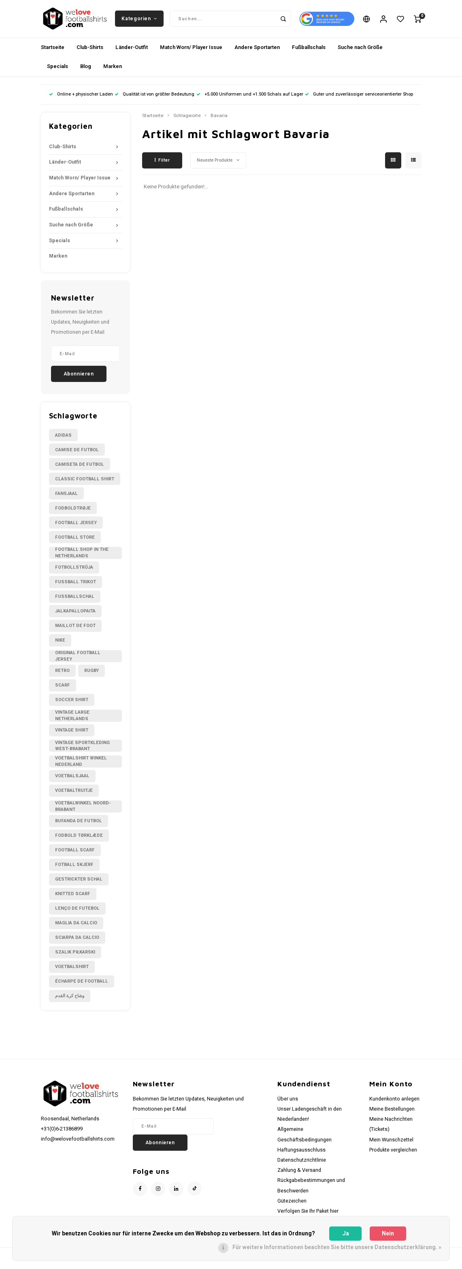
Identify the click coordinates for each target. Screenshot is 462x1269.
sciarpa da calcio (77, 940)
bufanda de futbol (78, 823)
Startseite (52, 50)
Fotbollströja (74, 570)
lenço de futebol (77, 911)
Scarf (62, 688)
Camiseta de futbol (79, 467)
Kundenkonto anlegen (394, 1101)
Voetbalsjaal (72, 778)
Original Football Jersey (77, 659)
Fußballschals (309, 50)
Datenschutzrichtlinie (301, 1163)
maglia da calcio (76, 925)
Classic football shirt (84, 481)
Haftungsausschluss (301, 1152)
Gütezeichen (292, 1203)
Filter (162, 163)
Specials (57, 69)
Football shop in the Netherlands (82, 556)
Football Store (75, 540)
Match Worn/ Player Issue (191, 50)
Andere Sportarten (257, 50)
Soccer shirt (71, 702)
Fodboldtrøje (73, 511)
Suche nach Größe (360, 50)
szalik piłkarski (75, 954)
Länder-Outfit (131, 50)
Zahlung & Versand (299, 1173)
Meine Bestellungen (392, 1111)
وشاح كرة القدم (69, 998)
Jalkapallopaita (75, 614)
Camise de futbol (77, 452)
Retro (62, 673)
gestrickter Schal (78, 882)
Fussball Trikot (75, 585)
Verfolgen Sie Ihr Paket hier (308, 1214)
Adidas (63, 438)
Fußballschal (74, 599)
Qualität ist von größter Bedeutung (154, 97)
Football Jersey (76, 525)
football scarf (75, 852)
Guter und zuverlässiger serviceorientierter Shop (359, 97)
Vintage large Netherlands (72, 718)
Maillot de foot (75, 628)
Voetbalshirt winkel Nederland (81, 764)
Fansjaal (66, 496)
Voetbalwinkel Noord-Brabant (83, 809)
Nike (60, 643)
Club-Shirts (90, 50)
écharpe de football (81, 984)
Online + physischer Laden (81, 97)
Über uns (287, 1101)
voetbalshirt (72, 969)
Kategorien (139, 19)
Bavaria (219, 118)
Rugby (91, 673)
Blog (85, 69)
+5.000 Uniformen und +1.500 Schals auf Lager (249, 97)
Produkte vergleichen (393, 1152)
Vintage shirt (71, 732)
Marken (112, 69)
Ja (345, 1233)
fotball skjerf (74, 867)
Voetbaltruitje (74, 793)
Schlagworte (187, 118)
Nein (388, 1233)
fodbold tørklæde (79, 838)
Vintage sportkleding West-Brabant (82, 748)
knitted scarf (72, 896)
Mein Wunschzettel (391, 1142)
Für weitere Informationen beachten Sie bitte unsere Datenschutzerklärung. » (336, 1247)
